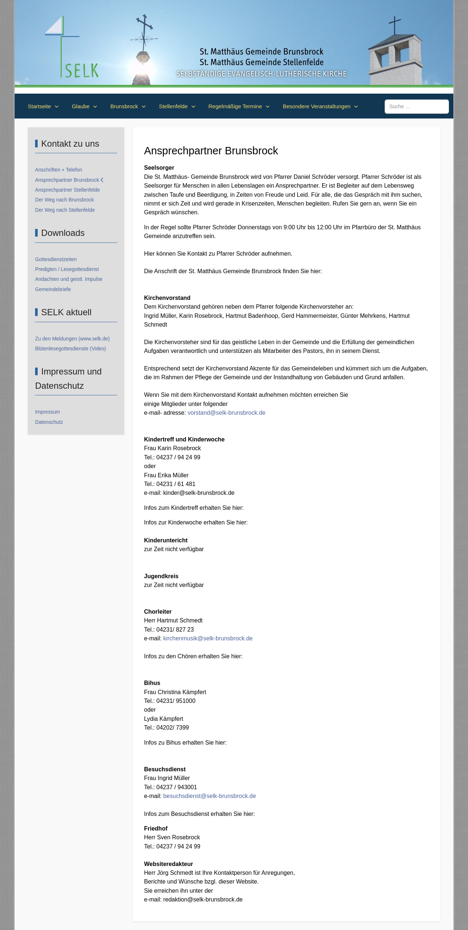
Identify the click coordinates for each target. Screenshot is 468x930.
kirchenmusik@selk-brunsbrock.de (208, 638)
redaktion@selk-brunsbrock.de (202, 899)
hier (315, 271)
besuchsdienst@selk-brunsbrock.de (209, 796)
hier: (238, 508)
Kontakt (197, 254)
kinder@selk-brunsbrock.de (198, 493)
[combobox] (417, 106)
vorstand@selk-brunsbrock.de (226, 413)
